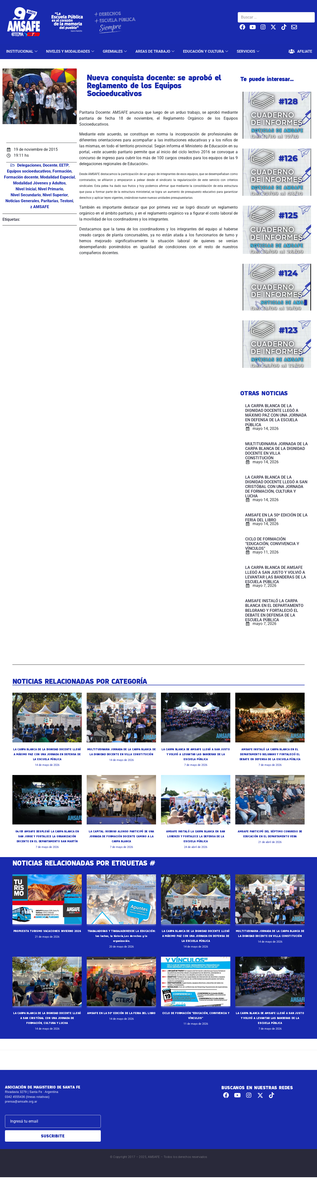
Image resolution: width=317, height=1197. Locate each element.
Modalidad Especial (57, 177)
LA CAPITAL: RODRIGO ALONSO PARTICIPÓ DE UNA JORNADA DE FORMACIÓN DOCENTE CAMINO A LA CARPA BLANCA (121, 841)
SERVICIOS (249, 51)
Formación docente (21, 177)
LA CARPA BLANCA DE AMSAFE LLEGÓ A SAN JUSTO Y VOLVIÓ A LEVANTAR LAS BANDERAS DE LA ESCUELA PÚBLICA (195, 754)
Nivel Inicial (26, 189)
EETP (64, 165)
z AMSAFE (39, 206)
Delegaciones (29, 165)
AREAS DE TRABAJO (155, 51)
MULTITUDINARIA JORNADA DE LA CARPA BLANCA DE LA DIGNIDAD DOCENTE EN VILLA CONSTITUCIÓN (121, 754)
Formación (62, 171)
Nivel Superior (55, 195)
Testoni (66, 201)
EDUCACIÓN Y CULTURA (206, 51)
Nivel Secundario (26, 195)
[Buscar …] (276, 17)
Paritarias (49, 201)
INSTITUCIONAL (22, 51)
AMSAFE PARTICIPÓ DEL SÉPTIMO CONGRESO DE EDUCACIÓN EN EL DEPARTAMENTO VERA (270, 841)
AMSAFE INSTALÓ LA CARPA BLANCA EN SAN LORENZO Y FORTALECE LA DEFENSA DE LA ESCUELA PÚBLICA (195, 841)
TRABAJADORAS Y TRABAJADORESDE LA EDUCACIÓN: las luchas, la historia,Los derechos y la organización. (121, 945)
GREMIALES (115, 51)
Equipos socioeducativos (29, 171)
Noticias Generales (22, 201)
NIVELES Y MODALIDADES (70, 51)
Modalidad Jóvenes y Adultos (39, 183)
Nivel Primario (50, 189)
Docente (50, 165)
